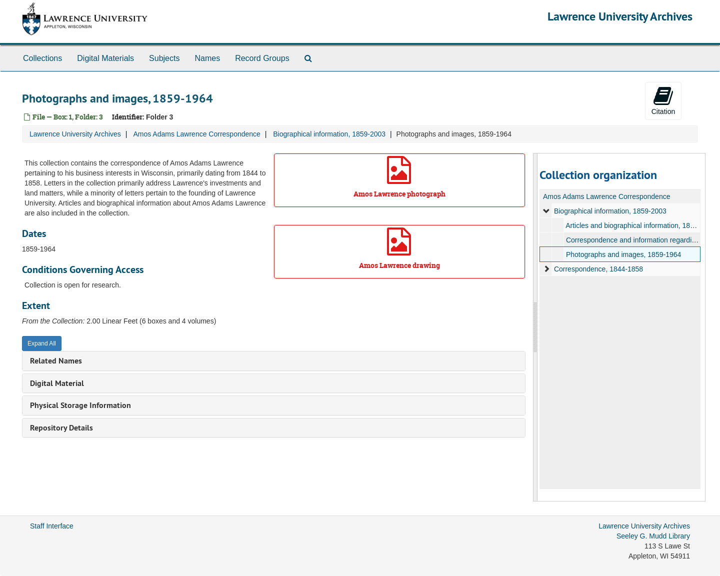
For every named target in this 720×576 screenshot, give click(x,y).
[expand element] (546, 211)
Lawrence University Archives (620, 16)
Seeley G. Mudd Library (653, 536)
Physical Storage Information (80, 405)
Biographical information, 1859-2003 (329, 134)
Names (207, 58)
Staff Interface (52, 526)
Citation (663, 101)
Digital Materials (105, 58)
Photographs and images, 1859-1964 (623, 254)
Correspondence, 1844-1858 (598, 269)
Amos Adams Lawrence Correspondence (196, 134)
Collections (42, 58)
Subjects (164, 58)
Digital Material (57, 383)
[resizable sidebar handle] (536, 327)
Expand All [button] (42, 343)
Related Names (56, 361)
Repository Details (61, 427)
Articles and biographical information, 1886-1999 (641, 226)
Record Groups (262, 58)
